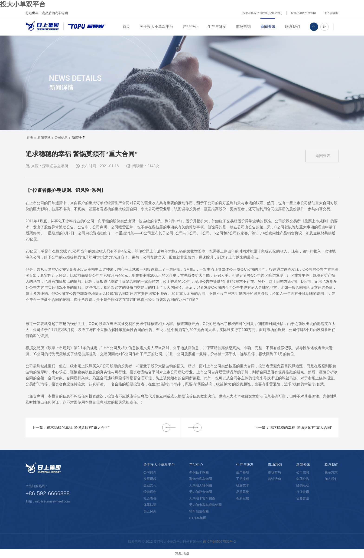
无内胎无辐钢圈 (200, 485)
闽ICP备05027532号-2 (219, 541)
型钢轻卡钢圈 (199, 472)
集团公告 (302, 479)
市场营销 (243, 27)
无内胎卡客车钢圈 (202, 498)
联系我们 (292, 27)
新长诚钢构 (331, 13)
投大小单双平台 (23, 4)
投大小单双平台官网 (303, 13)
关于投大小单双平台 (156, 27)
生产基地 (242, 472)
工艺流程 (242, 479)
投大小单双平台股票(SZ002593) (262, 13)
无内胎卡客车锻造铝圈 (205, 505)
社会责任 (149, 498)
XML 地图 (182, 553)
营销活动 (274, 479)
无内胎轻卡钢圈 (200, 492)
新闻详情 (78, 137)
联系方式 (331, 472)
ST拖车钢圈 (197, 518)
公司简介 (149, 472)
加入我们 (331, 479)
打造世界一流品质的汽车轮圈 (47, 13)
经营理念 (149, 492)
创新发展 (242, 498)
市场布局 (274, 472)
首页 (126, 27)
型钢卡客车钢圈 (200, 479)
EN (325, 26)
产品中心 (190, 27)
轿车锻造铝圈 (199, 511)
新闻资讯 (267, 27)
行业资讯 (302, 492)
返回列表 (322, 156)
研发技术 (242, 485)
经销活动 (302, 485)
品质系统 (242, 492)
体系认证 (149, 505)
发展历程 (149, 479)
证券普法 (302, 498)
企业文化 (149, 485)
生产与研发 (217, 27)
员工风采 (149, 511)
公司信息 (61, 137)
